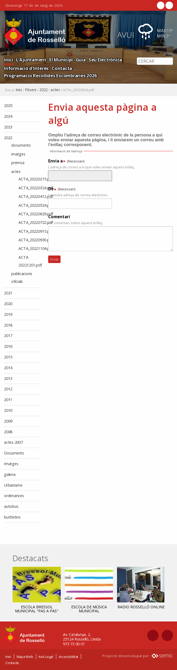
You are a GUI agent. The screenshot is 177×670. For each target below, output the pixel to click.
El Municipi (61, 60)
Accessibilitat (68, 656)
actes (55, 90)
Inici (8, 60)
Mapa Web (25, 656)
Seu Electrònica (105, 60)
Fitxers (30, 90)
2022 (43, 90)
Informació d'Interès (26, 68)
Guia (81, 60)
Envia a (55, 161)
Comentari (59, 216)
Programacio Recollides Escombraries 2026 (50, 75)
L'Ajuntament (31, 60)
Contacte (12, 662)
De (51, 188)
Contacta (62, 68)
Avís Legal (45, 656)
